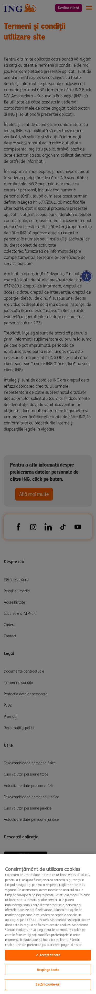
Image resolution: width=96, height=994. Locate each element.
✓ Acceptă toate (48, 955)
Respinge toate (48, 970)
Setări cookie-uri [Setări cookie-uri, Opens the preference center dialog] (48, 984)
